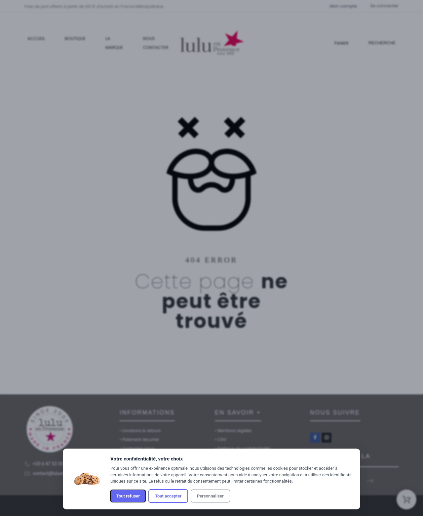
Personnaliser (210, 496)
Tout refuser (128, 496)
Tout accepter (168, 496)
